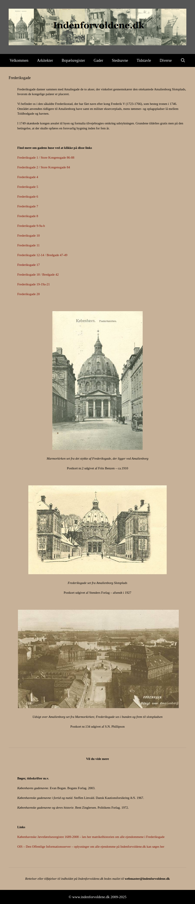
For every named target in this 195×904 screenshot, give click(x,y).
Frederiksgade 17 (28, 265)
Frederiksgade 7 (27, 206)
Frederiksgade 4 (27, 177)
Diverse (166, 60)
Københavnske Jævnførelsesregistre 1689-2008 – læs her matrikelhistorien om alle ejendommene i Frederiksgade (91, 837)
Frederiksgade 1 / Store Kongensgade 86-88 (45, 157)
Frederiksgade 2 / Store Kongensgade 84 (43, 167)
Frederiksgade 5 (27, 187)
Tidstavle (144, 60)
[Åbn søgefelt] (183, 60)
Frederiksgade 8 (27, 216)
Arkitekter (45, 60)
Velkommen (19, 60)
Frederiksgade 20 (28, 294)
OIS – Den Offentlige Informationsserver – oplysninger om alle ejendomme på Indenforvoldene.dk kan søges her (90, 846)
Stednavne (120, 60)
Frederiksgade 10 (28, 235)
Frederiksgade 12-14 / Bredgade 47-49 (42, 255)
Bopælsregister (73, 60)
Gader (98, 60)
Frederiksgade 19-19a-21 (33, 284)
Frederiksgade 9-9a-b (31, 226)
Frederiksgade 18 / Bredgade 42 (38, 274)
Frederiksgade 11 (28, 245)
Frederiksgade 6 (27, 196)
